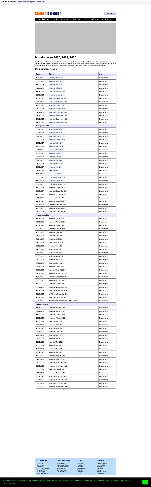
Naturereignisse (30, 2)
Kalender (21, 2)
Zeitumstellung (102, 463)
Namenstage (41, 472)
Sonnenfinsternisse (63, 467)
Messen (99, 470)
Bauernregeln (61, 472)
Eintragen (106, 19)
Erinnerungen (101, 472)
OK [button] (145, 482)
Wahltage (100, 468)
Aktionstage (76, 19)
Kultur (80, 461)
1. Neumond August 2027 (57, 177)
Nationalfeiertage (42, 473)
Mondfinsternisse (62, 465)
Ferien (56, 19)
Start (38, 19)
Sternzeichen (101, 465)
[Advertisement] (75, 38)
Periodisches (42, 461)
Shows (79, 473)
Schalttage (100, 467)
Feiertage (65, 19)
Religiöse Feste (42, 470)
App (97, 19)
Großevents (81, 468)
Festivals (80, 467)
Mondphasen (41, 2)
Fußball (79, 470)
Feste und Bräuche (43, 468)
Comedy (80, 472)
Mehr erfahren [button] (9, 483)
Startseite (13, 2)
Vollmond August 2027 (56, 181)
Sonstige (100, 461)
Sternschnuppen (62, 470)
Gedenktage (41, 465)
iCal (92, 19)
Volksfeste (100, 473)
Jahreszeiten (61, 468)
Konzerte (80, 463)
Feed (87, 19)
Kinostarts (80, 465)
